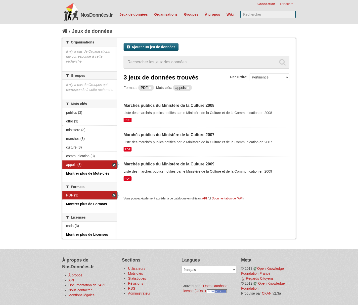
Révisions (135, 283)
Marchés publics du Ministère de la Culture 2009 (169, 164)
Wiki (230, 14)
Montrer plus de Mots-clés (87, 173)
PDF (128, 120)
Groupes (191, 14)
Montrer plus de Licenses (87, 234)
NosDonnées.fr (97, 15)
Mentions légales (81, 295)
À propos (212, 14)
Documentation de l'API (227, 198)
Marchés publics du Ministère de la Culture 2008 (169, 105)
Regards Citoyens (259, 278)
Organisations (166, 14)
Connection (266, 4)
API (204, 198)
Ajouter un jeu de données (151, 47)
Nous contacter (80, 290)
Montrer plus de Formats (86, 204)
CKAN (266, 293)
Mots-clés (135, 273)
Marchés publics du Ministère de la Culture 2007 (169, 135)
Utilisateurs (136, 268)
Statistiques (137, 278)
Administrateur (139, 293)
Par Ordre (238, 77)
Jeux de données (134, 14)
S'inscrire (286, 4)
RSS (131, 288)
